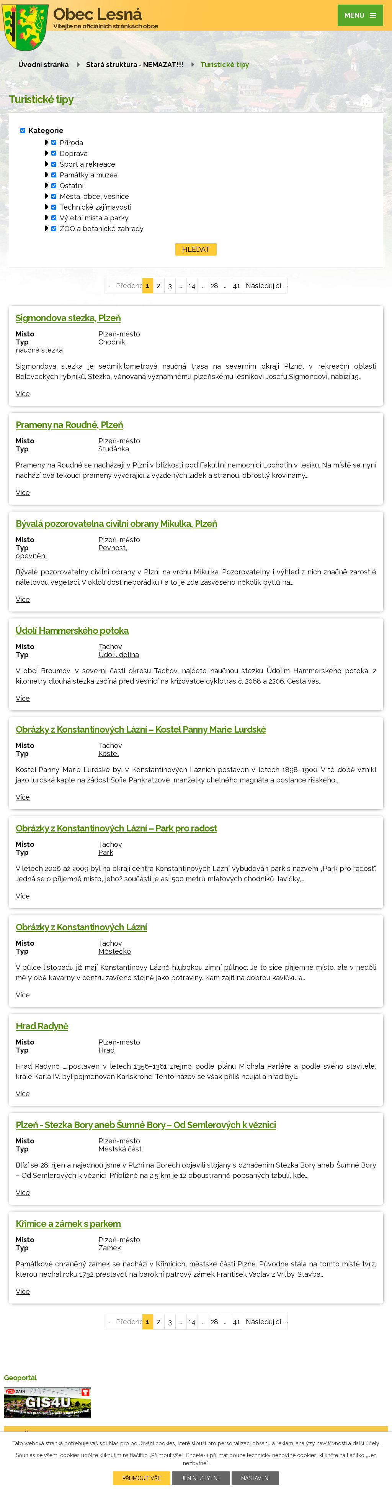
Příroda (71, 142)
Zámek (109, 1248)
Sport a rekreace (87, 164)
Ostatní (71, 186)
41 (236, 286)
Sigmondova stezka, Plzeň (68, 318)
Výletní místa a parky (94, 218)
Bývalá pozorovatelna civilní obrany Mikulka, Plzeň (116, 523)
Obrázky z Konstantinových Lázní (81, 927)
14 (192, 286)
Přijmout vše (141, 1478)
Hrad (106, 1050)
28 (214, 286)
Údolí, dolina (118, 655)
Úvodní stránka (43, 65)
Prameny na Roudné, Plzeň (69, 425)
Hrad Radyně (42, 1026)
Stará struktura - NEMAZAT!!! (134, 65)
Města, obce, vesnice (94, 196)
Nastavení (255, 1478)
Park (105, 852)
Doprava (74, 153)
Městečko (114, 951)
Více (23, 394)
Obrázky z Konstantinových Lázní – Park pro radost (116, 828)
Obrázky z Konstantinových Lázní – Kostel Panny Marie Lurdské (141, 729)
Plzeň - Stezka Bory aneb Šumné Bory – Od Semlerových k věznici (146, 1125)
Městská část (120, 1149)
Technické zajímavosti (95, 207)
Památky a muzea (89, 175)
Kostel (108, 753)
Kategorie (46, 130)
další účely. (366, 1443)
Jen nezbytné (200, 1478)
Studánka (113, 449)
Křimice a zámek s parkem (68, 1223)
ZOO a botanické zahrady (102, 229)
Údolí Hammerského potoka (72, 630)
